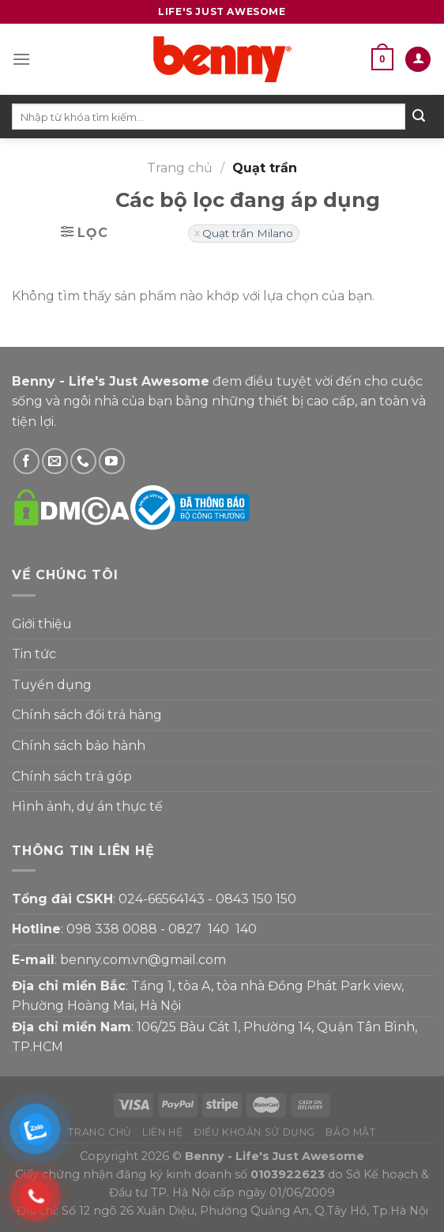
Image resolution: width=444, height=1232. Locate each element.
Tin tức (34, 653)
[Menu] (21, 59)
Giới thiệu (42, 623)
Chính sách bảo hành (78, 745)
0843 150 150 (256, 898)
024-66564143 (162, 898)
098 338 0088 (111, 928)
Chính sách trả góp (72, 776)
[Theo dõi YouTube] (112, 461)
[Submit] (418, 117)
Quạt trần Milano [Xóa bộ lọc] (247, 233)
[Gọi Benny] (83, 461)
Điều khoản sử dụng (254, 1132)
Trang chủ (180, 167)
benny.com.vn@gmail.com (143, 959)
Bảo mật (350, 1132)
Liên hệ (162, 1132)
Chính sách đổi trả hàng (87, 714)
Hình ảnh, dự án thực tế (87, 806)
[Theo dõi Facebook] (26, 461)
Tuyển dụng (52, 684)
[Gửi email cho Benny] (55, 461)
